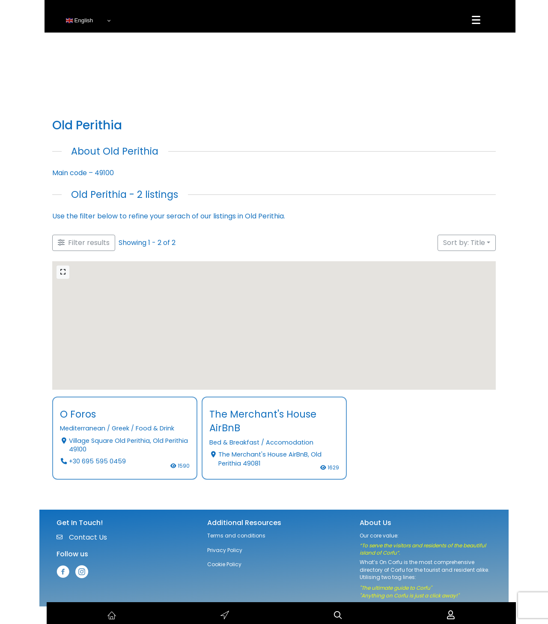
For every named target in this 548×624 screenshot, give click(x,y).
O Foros (78, 414)
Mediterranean (82, 428)
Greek (120, 428)
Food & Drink (155, 428)
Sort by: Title (464, 243)
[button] (133, 287)
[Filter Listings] (84, 243)
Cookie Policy (224, 564)
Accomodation (289, 442)
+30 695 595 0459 (96, 461)
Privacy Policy (224, 550)
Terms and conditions (236, 535)
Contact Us (88, 537)
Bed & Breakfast (234, 442)
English (79, 20)
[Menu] (476, 20)
